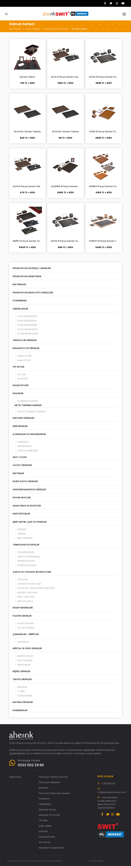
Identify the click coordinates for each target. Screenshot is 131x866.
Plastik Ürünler (22, 615)
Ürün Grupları (33, 28)
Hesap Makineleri (23, 607)
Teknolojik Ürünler (25, 340)
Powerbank (20, 300)
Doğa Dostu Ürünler (25, 481)
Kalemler (18, 393)
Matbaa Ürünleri (23, 702)
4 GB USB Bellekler (25, 316)
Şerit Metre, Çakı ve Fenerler (30, 521)
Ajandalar (21, 441)
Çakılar (19, 533)
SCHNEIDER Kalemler (25, 401)
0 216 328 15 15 (108, 783)
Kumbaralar (20, 710)
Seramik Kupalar (23, 560)
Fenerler (19, 529)
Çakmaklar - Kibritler (26, 634)
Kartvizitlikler (21, 513)
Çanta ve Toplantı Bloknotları (32, 572)
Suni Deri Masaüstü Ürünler (29, 489)
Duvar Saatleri (22, 497)
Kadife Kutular (23, 656)
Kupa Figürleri (22, 660)
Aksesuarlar (22, 664)
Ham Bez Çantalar (25, 592)
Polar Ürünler (22, 695)
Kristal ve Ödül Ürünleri (27, 648)
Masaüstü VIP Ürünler (56, 28)
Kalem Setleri (20, 385)
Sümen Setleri (79, 28)
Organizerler (22, 446)
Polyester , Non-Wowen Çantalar (33, 588)
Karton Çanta (23, 601)
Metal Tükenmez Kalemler (27, 405)
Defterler (18, 473)
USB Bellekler (20, 308)
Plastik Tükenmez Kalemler (29, 411)
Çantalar (20, 579)
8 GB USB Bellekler (24, 320)
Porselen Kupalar (24, 565)
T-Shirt (19, 691)
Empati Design (96, 860)
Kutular (19, 374)
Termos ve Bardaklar (26, 556)
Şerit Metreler (22, 538)
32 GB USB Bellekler (25, 329)
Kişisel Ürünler (21, 671)
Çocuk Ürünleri (23, 627)
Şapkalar (20, 687)
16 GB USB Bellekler (25, 324)
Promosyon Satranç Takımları (32, 268)
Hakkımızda (15, 776)
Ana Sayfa (15, 28)
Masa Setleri (22, 360)
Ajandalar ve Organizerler (29, 434)
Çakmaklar (21, 641)
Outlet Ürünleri (22, 465)
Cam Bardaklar (23, 552)
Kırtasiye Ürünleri (23, 418)
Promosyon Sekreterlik (27, 276)
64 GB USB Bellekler (25, 333)
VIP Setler (18, 366)
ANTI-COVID (20, 457)
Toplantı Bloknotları (27, 583)
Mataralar (19, 284)
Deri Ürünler (20, 426)
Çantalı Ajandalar (25, 450)
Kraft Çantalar (23, 596)
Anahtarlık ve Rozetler (27, 505)
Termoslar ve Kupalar (26, 544)
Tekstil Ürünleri (22, 679)
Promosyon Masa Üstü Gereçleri (33, 292)
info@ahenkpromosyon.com (112, 792)
